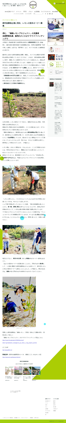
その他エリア (55, 408)
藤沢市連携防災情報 (60, 3)
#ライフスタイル (7, 20)
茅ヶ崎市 (55, 406)
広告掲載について (19, 417)
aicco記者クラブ (9, 11)
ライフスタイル (46, 11)
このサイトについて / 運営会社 (8, 417)
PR (60, 11)
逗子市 (54, 404)
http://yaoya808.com (8, 350)
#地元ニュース (18, 20)
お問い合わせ (40, 417)
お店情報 (37, 11)
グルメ (31, 11)
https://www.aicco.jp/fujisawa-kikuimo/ (13, 357)
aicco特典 (55, 11)
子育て (25, 11)
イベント (18, 11)
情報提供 (35, 417)
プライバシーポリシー (28, 417)
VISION (54, 410)
